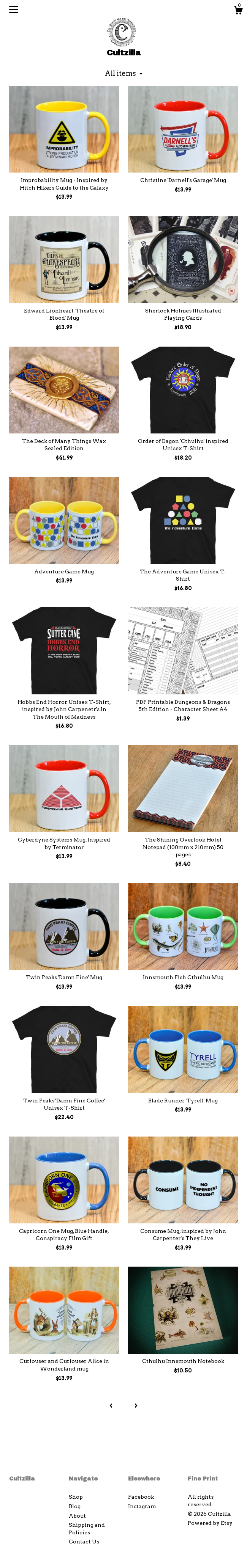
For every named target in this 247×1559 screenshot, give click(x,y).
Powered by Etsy (210, 1523)
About (77, 1516)
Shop (76, 1497)
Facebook (141, 1497)
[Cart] (238, 11)
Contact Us (84, 1542)
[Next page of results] (136, 1406)
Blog (75, 1506)
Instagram (142, 1506)
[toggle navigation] (13, 9)
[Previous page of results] (111, 1406)
